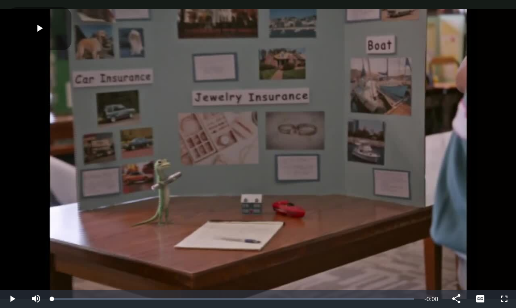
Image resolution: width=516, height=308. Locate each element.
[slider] (233, 299)
